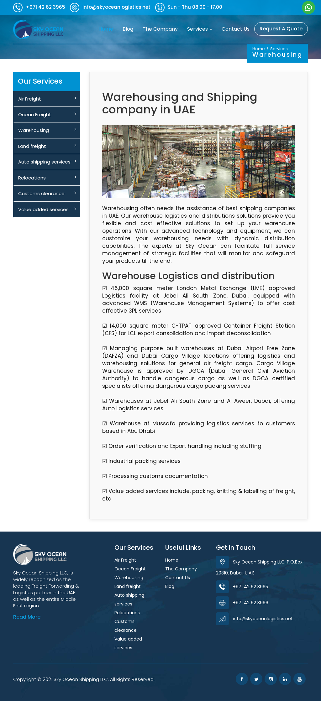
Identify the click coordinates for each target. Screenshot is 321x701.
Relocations (47, 177)
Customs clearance (47, 193)
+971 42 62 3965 (242, 587)
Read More (26, 617)
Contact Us (236, 29)
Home (108, 29)
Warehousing (47, 130)
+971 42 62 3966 (242, 603)
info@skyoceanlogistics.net (254, 618)
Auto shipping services (47, 161)
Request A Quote (281, 28)
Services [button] (199, 29)
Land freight (47, 146)
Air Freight (47, 99)
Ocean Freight (47, 114)
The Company (160, 29)
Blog (128, 29)
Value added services (47, 209)
